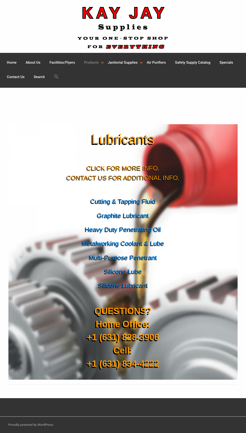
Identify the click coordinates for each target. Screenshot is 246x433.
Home (12, 62)
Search (39, 77)
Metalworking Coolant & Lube (123, 243)
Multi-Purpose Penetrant (123, 257)
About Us (33, 62)
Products (91, 62)
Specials (226, 62)
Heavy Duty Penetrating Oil (123, 229)
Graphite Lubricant (123, 215)
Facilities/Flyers (62, 62)
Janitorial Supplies (123, 62)
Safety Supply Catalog (192, 62)
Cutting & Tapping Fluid (123, 201)
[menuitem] (11, 62)
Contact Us (16, 77)
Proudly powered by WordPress (30, 425)
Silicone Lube (123, 271)
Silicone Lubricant (123, 285)
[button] (56, 77)
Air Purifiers (156, 62)
